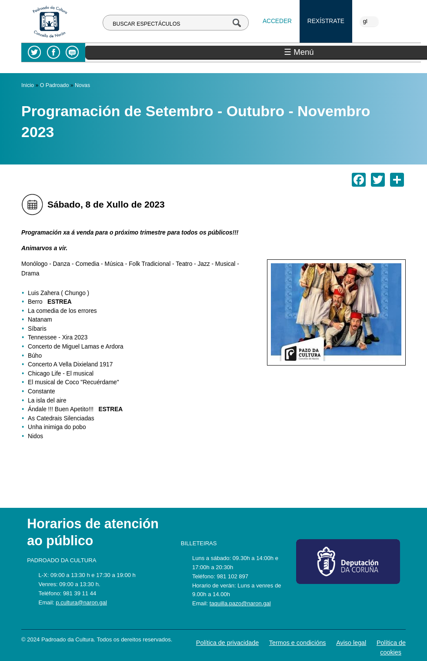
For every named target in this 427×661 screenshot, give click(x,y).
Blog (72, 52)
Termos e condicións (297, 642)
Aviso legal (351, 642)
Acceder (277, 21)
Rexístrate (325, 21)
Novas (82, 85)
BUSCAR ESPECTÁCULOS (146, 24)
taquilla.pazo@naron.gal (240, 603)
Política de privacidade (227, 642)
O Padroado (54, 85)
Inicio (27, 85)
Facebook (53, 52)
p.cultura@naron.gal (81, 602)
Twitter (34, 52)
